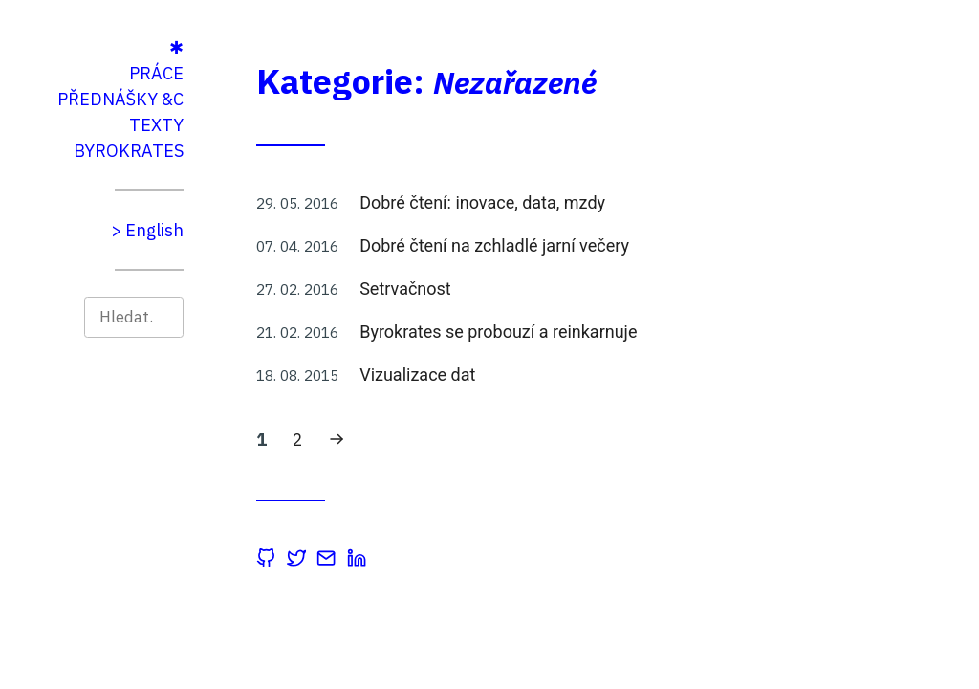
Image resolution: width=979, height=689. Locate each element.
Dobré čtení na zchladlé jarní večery (578, 245)
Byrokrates (213, 151)
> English (231, 230)
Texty (240, 125)
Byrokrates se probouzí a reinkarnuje (582, 332)
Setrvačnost (489, 288)
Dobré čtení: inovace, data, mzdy (566, 202)
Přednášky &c (204, 99)
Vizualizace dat (501, 375)
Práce (240, 73)
